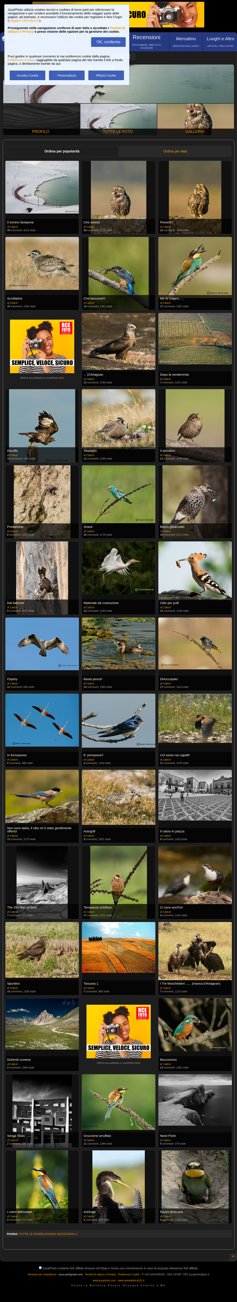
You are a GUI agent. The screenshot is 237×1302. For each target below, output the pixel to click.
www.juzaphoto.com (104, 1280)
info (61, 378)
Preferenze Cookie (21, 60)
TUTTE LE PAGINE (31, 1234)
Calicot (14, 226)
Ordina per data (175, 151)
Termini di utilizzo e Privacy (100, 1274)
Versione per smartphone (42, 1274)
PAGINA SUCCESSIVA (61, 1234)
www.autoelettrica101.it (131, 1280)
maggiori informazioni (24, 20)
